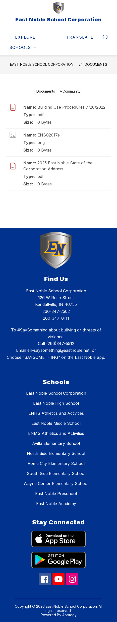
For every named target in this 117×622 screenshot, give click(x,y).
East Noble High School (56, 403)
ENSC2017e (48, 134)
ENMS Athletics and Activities (56, 433)
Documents (96, 64)
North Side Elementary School (56, 453)
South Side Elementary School (56, 473)
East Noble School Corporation (41, 64)
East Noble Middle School (56, 423)
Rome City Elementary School (56, 463)
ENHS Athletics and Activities (56, 413)
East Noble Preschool (56, 493)
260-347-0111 (56, 318)
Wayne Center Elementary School (56, 483)
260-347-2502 (56, 311)
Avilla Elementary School (56, 443)
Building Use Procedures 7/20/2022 (71, 107)
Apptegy (69, 615)
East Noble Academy (56, 503)
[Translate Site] (82, 37)
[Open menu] (21, 37)
